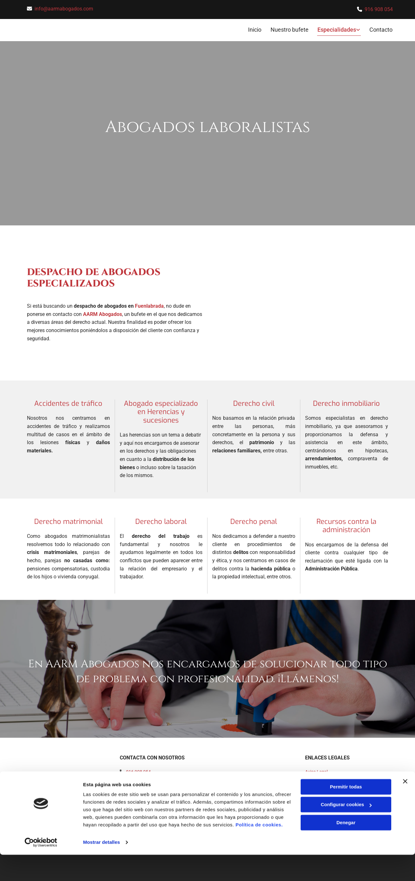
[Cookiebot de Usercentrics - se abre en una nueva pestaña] (41, 868)
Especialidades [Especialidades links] (337, 29)
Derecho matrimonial (68, 520)
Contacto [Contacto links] (381, 29)
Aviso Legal (316, 770)
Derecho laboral (161, 520)
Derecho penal (253, 520)
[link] (334, 29)
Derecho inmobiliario (346, 402)
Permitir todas (346, 813)
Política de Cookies (323, 784)
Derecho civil (253, 402)
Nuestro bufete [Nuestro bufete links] (290, 29)
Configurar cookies (346, 831)
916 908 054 (379, 9)
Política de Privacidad (326, 777)
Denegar (345, 849)
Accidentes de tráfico (68, 402)
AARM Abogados (102, 313)
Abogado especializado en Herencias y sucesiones (161, 411)
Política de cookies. (259, 851)
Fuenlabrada (149, 305)
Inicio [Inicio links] (254, 29)
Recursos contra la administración (346, 524)
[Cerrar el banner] (405, 807)
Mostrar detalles (101, 868)
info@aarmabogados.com (64, 9)
